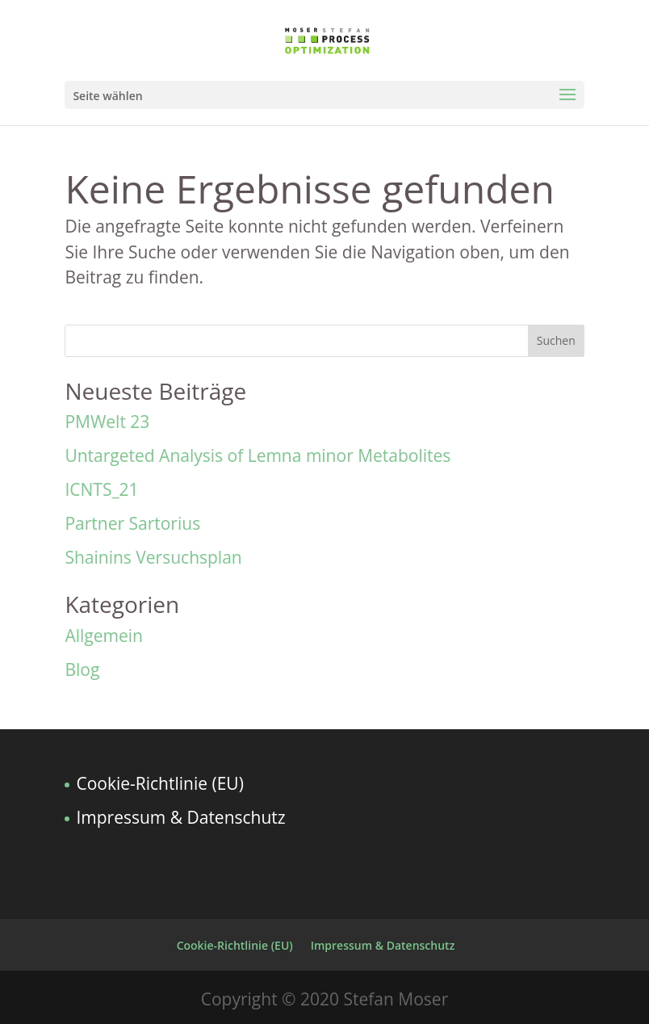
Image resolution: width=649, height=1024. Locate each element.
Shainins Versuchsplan (153, 557)
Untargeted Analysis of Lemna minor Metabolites (257, 455)
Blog (82, 669)
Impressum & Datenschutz (180, 817)
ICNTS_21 (101, 489)
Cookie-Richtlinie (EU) (159, 783)
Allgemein (104, 635)
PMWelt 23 (107, 421)
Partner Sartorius (132, 523)
